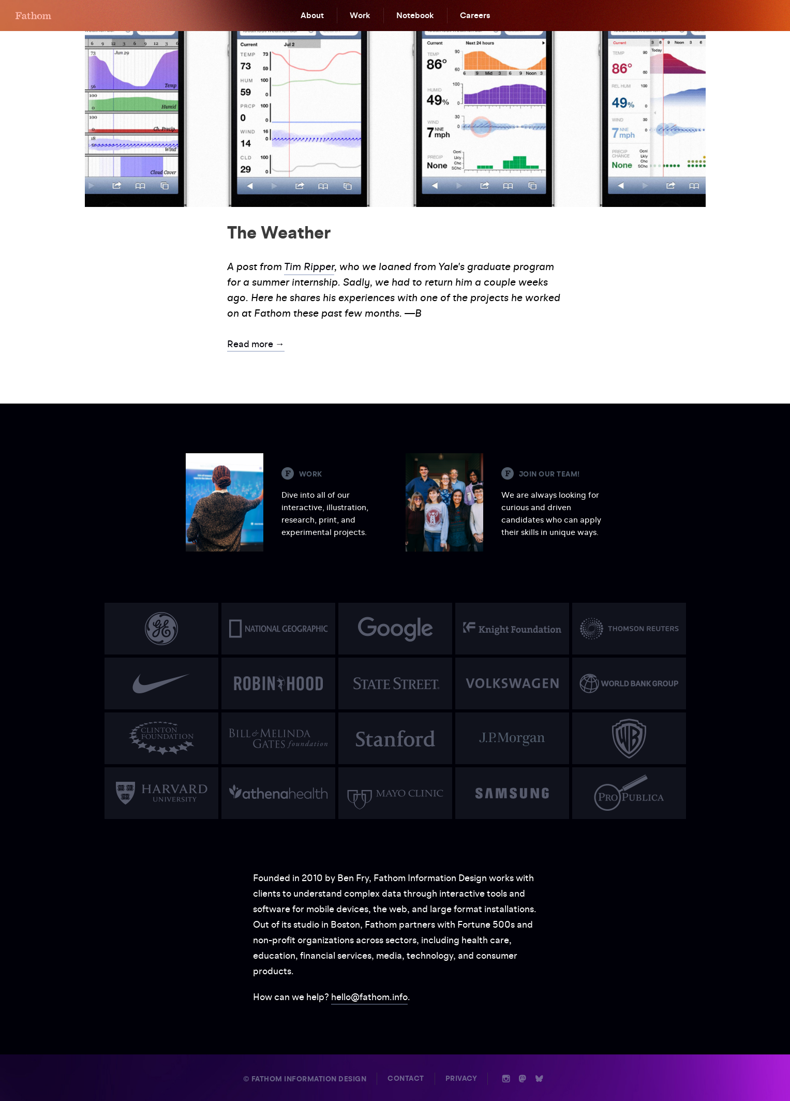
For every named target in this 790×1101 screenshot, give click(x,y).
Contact (405, 1078)
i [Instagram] (506, 1078)
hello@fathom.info (369, 997)
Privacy (461, 1078)
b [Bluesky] (539, 1078)
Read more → (256, 344)
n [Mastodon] (522, 1078)
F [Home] (33, 15)
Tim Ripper (309, 266)
